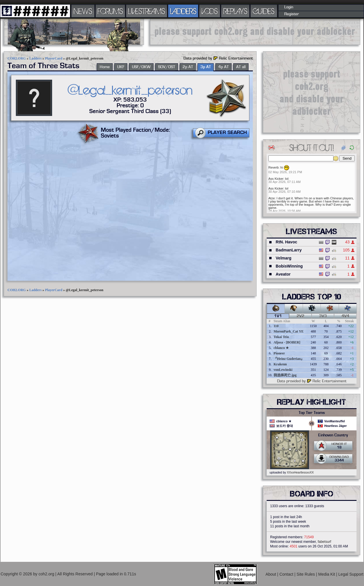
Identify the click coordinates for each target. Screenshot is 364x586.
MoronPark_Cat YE (289, 331)
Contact (286, 574)
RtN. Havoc (286, 242)
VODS (210, 11)
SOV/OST (166, 67)
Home (105, 67)
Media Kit (327, 574)
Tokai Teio (281, 337)
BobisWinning (289, 266)
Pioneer (279, 353)
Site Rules (306, 574)
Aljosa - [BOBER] (287, 342)
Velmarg (283, 258)
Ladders (35, 58)
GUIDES (263, 11)
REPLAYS (235, 11)
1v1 (278, 316)
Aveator (283, 274)
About (271, 574)
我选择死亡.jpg (285, 375)
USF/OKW (141, 67)
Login (288, 7)
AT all (241, 67)
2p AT (188, 67)
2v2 (300, 316)
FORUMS (110, 11)
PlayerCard (53, 58)
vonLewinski (283, 370)
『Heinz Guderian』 (289, 359)
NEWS (83, 11)
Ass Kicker (275, 178)
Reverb (273, 167)
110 (276, 326)
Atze (271, 198)
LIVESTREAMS (146, 11)
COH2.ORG (16, 58)
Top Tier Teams (312, 413)
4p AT (223, 67)
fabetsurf (324, 542)
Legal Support (350, 574)
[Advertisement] (255, 32)
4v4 (345, 316)
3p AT (205, 67)
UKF (120, 67)
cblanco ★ (281, 348)
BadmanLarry (289, 250)
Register (291, 14)
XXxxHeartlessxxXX (300, 472)
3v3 (323, 316)
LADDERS (183, 11)
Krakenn (280, 364)
